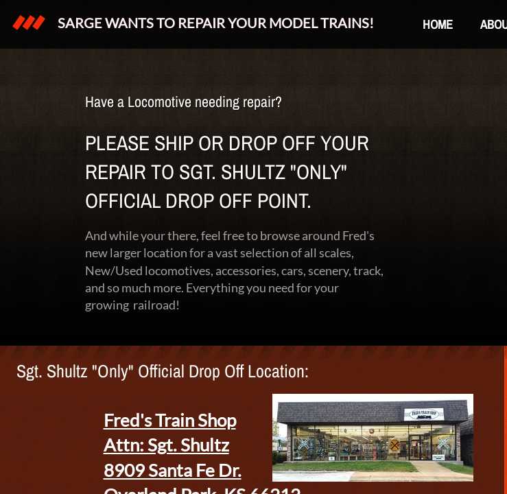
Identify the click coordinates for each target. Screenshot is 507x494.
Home (438, 24)
